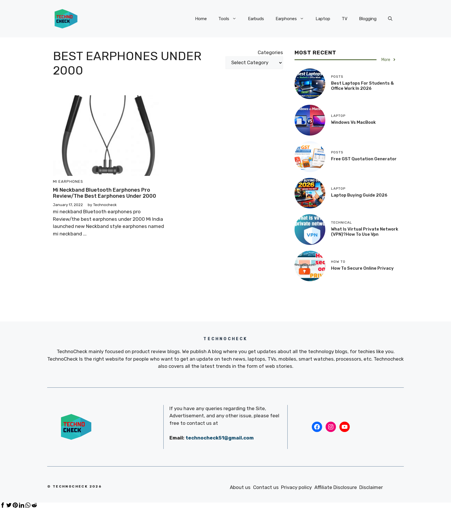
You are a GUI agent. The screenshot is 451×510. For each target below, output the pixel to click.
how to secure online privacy (362, 268)
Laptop (323, 18)
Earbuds (256, 18)
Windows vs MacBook (353, 122)
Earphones (293, 18)
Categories (270, 52)
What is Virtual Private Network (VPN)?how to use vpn (364, 232)
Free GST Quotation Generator (364, 158)
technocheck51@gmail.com (220, 438)
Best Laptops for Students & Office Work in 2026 (362, 86)
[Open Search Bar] (390, 18)
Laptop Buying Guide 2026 (359, 195)
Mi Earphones (68, 181)
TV (344, 18)
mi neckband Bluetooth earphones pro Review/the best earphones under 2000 (104, 193)
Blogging (368, 18)
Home (201, 18)
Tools (230, 18)
